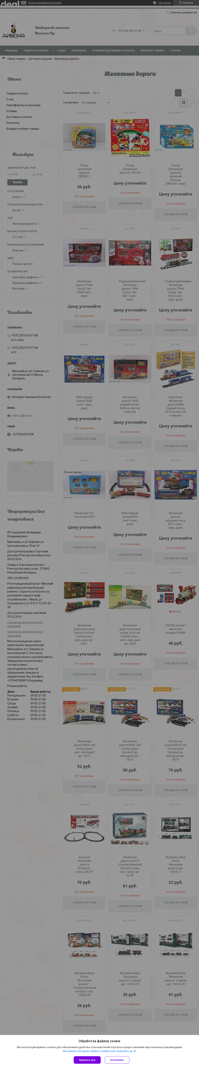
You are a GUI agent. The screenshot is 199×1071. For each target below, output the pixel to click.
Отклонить (117, 1059)
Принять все (87, 1059)
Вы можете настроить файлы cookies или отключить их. (98, 1051)
